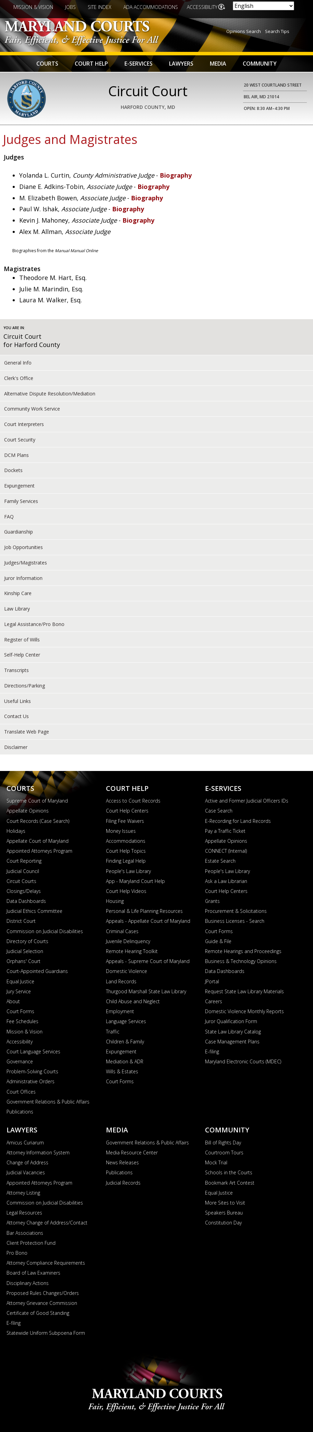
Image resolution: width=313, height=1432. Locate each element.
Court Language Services (33, 1051)
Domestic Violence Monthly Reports (244, 1011)
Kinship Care (18, 593)
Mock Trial (216, 1162)
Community (260, 63)
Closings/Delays (24, 891)
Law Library (17, 608)
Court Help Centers (127, 810)
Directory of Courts (27, 941)
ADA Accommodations (150, 7)
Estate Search (220, 861)
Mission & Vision (33, 7)
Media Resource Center (132, 1152)
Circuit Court (22, 336)
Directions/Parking (24, 685)
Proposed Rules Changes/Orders (43, 1293)
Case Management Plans (232, 1041)
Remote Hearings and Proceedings (243, 951)
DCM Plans (16, 455)
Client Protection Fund (31, 1243)
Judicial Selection (25, 951)
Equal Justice (20, 981)
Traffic (112, 1031)
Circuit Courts (21, 881)
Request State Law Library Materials (244, 991)
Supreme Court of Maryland (37, 800)
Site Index (99, 7)
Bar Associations (25, 1233)
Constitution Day (223, 1222)
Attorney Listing (23, 1192)
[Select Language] (263, 5)
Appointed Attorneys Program (39, 851)
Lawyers (181, 63)
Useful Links (17, 701)
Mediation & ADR (124, 1061)
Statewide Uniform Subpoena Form (46, 1333)
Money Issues (121, 831)
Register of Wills (22, 639)
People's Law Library (128, 871)
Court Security (19, 439)
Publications (20, 1111)
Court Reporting (24, 861)
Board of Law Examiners (33, 1272)
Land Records (121, 981)
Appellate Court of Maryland (38, 841)
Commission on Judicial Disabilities (45, 931)
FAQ (9, 516)
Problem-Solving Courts (32, 1071)
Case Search (218, 810)
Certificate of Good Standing (38, 1313)
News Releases (122, 1162)
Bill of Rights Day (223, 1142)
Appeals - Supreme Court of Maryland (148, 961)
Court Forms (20, 1011)
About (13, 1001)
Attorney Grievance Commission (42, 1303)
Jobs (70, 7)
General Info (18, 362)
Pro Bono (17, 1253)
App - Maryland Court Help (135, 881)
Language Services (126, 1021)
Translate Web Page (26, 731)
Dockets (13, 470)
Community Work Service (32, 408)
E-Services (138, 63)
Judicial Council (23, 871)
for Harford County (31, 344)
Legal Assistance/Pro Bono (34, 624)
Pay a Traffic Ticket (225, 831)
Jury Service (19, 991)
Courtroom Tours (224, 1152)
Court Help (91, 63)
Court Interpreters (24, 424)
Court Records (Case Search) (38, 821)
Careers (213, 1001)
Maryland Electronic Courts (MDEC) (243, 1061)
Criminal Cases (122, 931)
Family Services (21, 501)
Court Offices (21, 1091)
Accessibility (202, 7)
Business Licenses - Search (234, 921)
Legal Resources (24, 1212)
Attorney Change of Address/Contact (47, 1222)
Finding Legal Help (126, 861)
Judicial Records (123, 1182)
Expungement (19, 485)
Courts (47, 63)
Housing (115, 901)
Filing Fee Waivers (125, 821)
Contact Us (16, 716)
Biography (176, 175)
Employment (120, 1011)
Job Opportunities (23, 547)
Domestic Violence (126, 971)
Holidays (16, 831)
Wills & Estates (122, 1071)
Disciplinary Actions (28, 1283)
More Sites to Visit (225, 1202)
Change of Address (27, 1162)
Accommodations (125, 841)
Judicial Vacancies (26, 1172)
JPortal (212, 981)
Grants (212, 901)
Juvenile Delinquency (128, 941)
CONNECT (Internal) (226, 851)
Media (218, 63)
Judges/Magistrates (25, 562)
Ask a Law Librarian (226, 881)
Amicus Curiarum (25, 1142)
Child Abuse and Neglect (133, 1001)
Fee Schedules (22, 1021)
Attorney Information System (38, 1152)
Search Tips (277, 31)
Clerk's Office (18, 378)
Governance (20, 1061)
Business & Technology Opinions (241, 961)
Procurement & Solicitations (236, 911)
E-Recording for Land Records (238, 821)
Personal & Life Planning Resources (144, 911)
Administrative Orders (31, 1081)
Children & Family (125, 1041)
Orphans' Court (23, 961)
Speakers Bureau (224, 1212)
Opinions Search (243, 31)
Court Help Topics (126, 851)
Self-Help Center (22, 654)
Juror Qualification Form (231, 1021)
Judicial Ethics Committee (34, 911)
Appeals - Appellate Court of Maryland (148, 921)
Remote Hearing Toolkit (132, 951)
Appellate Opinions (28, 810)
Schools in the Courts (228, 1172)
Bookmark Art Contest (229, 1182)
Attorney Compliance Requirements (46, 1263)
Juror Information (23, 578)
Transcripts (16, 670)
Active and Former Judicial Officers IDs (246, 800)
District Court (21, 921)
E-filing (212, 1051)
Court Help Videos (126, 891)
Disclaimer (15, 747)
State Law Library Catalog (233, 1031)
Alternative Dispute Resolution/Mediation (49, 393)
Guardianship (18, 531)
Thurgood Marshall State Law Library (146, 991)
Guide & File (218, 941)
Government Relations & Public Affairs (48, 1101)
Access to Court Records (133, 800)
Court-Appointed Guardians (37, 971)
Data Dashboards (26, 901)
